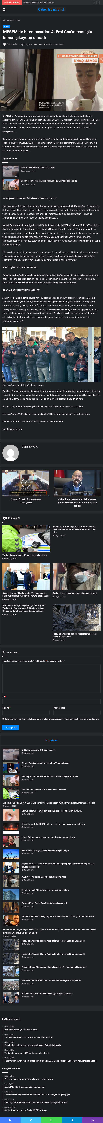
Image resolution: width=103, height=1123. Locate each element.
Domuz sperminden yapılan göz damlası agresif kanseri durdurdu (52, 811)
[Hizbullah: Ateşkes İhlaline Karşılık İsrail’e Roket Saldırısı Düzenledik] (77, 617)
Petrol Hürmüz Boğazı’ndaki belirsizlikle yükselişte (45, 850)
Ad (4, 697)
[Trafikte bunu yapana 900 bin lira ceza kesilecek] (26, 538)
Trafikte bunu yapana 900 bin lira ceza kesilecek (24, 555)
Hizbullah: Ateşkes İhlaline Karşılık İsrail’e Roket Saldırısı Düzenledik (53, 941)
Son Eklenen (51, 740)
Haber (17, 20)
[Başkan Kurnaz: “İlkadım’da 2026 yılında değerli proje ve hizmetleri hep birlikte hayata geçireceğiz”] (26, 576)
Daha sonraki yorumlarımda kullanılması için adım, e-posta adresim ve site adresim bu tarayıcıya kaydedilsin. (52, 719)
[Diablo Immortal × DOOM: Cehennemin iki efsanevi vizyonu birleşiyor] (11, 828)
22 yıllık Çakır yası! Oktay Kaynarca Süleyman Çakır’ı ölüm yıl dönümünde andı (58, 916)
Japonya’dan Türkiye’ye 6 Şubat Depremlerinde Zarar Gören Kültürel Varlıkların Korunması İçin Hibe (74, 529)
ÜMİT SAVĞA (12, 44)
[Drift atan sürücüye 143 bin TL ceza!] (11, 171)
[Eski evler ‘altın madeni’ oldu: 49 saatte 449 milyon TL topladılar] (11, 984)
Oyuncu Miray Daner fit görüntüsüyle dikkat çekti (44, 903)
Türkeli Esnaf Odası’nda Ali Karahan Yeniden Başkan (46, 763)
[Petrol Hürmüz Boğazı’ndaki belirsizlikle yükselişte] (11, 854)
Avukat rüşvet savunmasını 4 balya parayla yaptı (75, 593)
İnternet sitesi (59, 708)
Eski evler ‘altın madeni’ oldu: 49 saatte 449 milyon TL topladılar (51, 980)
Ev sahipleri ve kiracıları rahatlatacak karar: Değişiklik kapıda (49, 181)
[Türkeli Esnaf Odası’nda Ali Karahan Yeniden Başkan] (11, 767)
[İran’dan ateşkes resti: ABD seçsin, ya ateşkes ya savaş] (11, 997)
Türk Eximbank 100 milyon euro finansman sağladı (45, 890)
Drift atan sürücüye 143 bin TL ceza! (38, 2)
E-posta (6, 708)
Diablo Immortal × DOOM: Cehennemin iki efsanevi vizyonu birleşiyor (53, 824)
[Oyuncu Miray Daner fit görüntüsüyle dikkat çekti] (11, 907)
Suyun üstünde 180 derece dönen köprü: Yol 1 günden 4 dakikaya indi (54, 967)
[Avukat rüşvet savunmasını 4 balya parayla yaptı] (77, 576)
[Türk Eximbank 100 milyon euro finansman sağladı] (11, 894)
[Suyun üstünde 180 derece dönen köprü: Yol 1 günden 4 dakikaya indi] (11, 971)
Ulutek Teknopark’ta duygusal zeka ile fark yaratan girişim (48, 837)
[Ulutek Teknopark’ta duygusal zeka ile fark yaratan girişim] (11, 841)
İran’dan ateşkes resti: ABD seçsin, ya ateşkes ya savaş (47, 993)
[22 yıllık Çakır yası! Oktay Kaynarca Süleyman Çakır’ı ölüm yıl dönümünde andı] (11, 920)
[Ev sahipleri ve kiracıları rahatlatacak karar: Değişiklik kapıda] (11, 184)
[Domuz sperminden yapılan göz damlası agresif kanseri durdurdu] (11, 815)
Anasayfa (8, 20)
